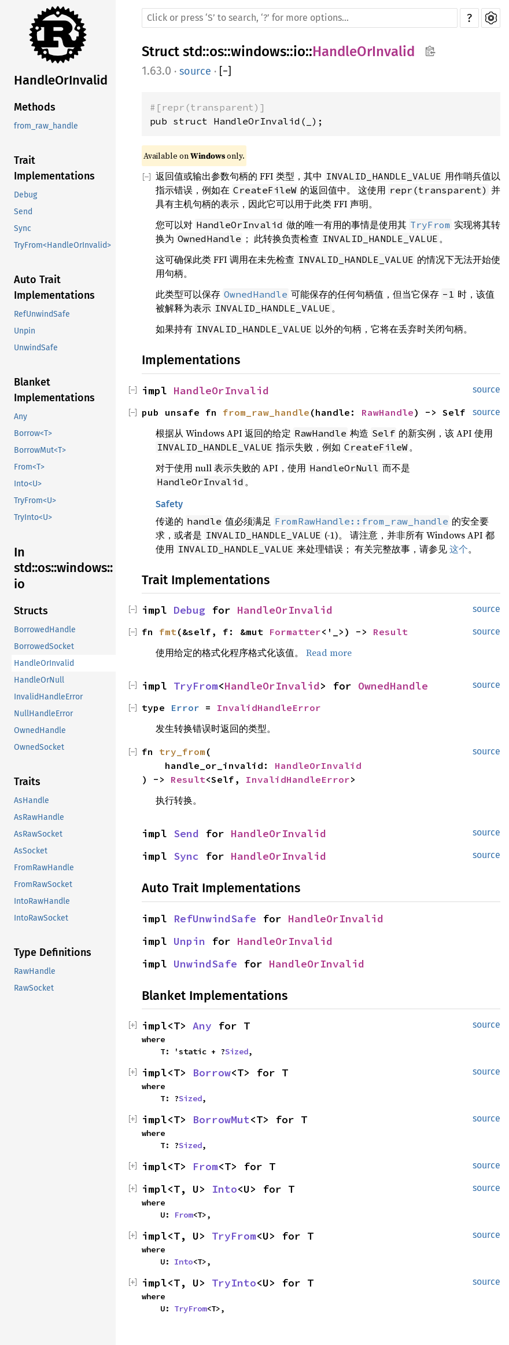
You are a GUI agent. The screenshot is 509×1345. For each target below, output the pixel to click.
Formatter (295, 631)
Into (224, 1189)
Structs (31, 610)
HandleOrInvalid (61, 80)
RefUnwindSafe (42, 314)
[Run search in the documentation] (300, 18)
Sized (236, 1051)
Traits (27, 781)
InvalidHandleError (48, 697)
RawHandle (35, 971)
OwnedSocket (39, 747)
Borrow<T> (33, 433)
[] (225, 71)
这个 (458, 549)
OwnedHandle (40, 730)
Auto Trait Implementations (54, 287)
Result (390, 631)
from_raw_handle (46, 126)
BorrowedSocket (44, 646)
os (216, 51)
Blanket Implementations (54, 390)
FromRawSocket (43, 884)
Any (20, 417)
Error (185, 707)
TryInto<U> (33, 517)
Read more (329, 652)
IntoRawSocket (41, 918)
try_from (182, 751)
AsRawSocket (38, 834)
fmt (167, 631)
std (192, 51)
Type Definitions (52, 952)
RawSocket (34, 988)
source (195, 71)
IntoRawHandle (42, 901)
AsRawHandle (39, 817)
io (299, 51)
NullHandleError (43, 714)
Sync (22, 228)
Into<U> (28, 484)
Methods (35, 107)
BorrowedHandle (45, 630)
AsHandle (31, 800)
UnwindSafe (36, 348)
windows (258, 51)
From (205, 1166)
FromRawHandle (44, 868)
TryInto (234, 1282)
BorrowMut (221, 1119)
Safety (169, 504)
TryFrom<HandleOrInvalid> (62, 245)
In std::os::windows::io (63, 568)
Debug (25, 195)
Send (23, 212)
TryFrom (196, 685)
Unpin (24, 331)
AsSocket (30, 851)
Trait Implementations (54, 168)
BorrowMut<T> (40, 450)
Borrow (212, 1072)
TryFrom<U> (35, 500)
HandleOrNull (39, 680)
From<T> (29, 467)
